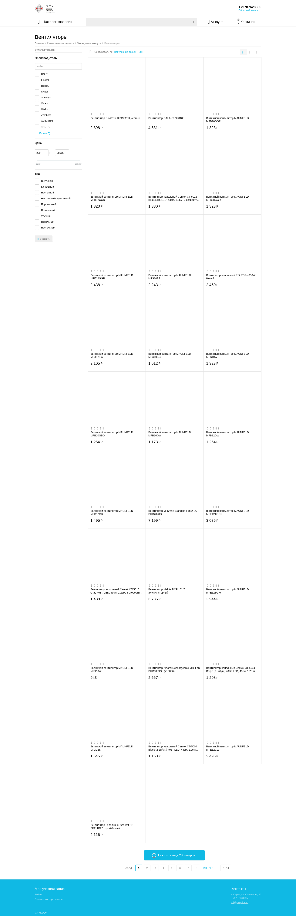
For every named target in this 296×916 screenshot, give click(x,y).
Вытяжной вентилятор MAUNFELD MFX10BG (169, 355)
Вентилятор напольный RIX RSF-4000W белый (230, 277)
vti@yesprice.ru (239, 902)
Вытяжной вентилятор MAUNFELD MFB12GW (227, 434)
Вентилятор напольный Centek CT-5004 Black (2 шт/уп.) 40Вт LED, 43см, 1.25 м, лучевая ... (172, 748)
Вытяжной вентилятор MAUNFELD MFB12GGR (111, 198)
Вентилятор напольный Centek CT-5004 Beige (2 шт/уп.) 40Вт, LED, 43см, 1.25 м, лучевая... (231, 669)
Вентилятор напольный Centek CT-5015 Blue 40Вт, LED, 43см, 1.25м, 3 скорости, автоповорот (173, 198)
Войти (38, 894)
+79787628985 (249, 7)
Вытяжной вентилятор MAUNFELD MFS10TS (169, 277)
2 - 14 (226, 868)
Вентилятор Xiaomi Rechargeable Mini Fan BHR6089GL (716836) (174, 669)
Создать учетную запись (48, 899)
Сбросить (44, 238)
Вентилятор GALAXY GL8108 (166, 118)
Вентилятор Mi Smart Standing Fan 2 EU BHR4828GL (172, 512)
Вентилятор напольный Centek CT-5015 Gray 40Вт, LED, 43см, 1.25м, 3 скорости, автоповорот (115, 591)
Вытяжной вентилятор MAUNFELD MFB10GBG (111, 434)
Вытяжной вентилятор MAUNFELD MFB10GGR (227, 120)
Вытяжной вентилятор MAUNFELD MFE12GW (227, 748)
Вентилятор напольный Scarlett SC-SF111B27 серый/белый (112, 827)
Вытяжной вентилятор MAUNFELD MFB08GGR (227, 198)
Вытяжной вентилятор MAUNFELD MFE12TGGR (227, 512)
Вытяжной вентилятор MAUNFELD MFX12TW (111, 355)
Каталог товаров (57, 21)
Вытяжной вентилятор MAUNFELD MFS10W (227, 355)
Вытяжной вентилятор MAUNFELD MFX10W (111, 669)
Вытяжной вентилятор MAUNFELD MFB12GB (111, 512)
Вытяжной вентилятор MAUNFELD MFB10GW (169, 434)
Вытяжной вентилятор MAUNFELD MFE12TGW (227, 591)
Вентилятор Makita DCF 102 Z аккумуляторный (166, 591)
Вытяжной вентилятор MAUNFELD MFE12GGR (111, 277)
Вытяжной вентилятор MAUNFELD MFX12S (111, 748)
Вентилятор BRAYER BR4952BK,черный (115, 118)
